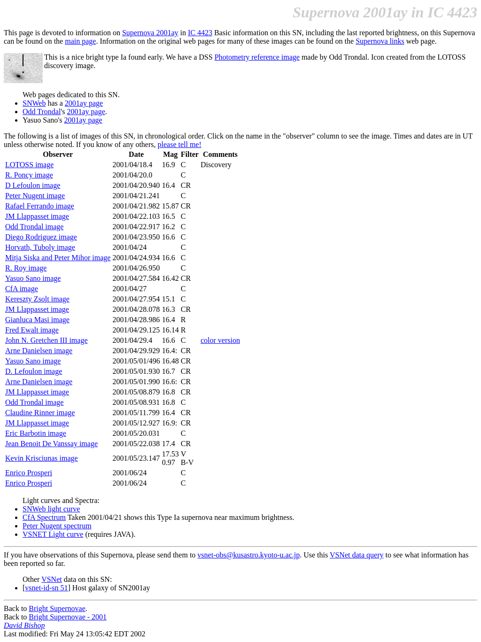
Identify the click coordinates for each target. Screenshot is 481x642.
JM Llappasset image (37, 216)
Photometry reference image (257, 57)
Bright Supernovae (57, 608)
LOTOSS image (29, 165)
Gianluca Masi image (37, 320)
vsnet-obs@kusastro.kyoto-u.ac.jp (248, 555)
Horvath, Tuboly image (40, 247)
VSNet (51, 579)
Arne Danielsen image (38, 351)
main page (80, 41)
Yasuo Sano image (33, 278)
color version (220, 340)
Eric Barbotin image (35, 433)
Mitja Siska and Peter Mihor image (57, 258)
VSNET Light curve (53, 534)
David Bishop (24, 625)
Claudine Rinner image (40, 413)
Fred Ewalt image (32, 330)
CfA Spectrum (44, 517)
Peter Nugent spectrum (57, 526)
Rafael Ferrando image (39, 206)
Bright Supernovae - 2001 (68, 617)
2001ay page (84, 103)
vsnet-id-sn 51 (46, 588)
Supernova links (380, 41)
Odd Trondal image (34, 227)
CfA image (21, 289)
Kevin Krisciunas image (41, 458)
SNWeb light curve (51, 509)
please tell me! (180, 144)
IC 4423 (200, 33)
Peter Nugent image (35, 196)
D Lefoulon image (32, 185)
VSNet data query (357, 555)
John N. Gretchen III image (46, 340)
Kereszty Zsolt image (37, 299)
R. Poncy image (29, 175)
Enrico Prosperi (28, 473)
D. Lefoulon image (33, 371)
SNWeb (34, 103)
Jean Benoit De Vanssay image (51, 444)
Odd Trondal (42, 112)
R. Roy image (26, 268)
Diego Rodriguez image (41, 237)
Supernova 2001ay (150, 33)
